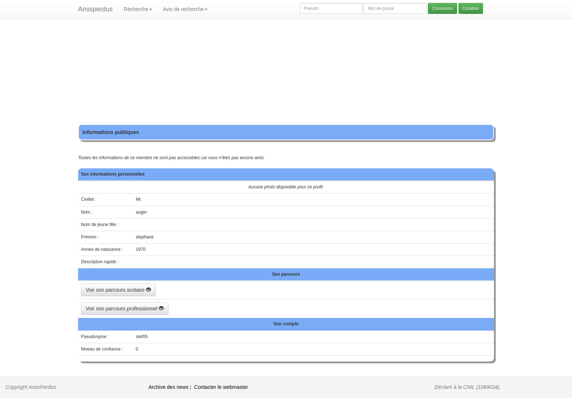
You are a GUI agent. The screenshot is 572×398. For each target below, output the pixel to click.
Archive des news (168, 387)
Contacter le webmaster (221, 387)
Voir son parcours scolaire (118, 290)
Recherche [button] (138, 9)
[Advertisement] (286, 73)
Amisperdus (95, 9)
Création (471, 8)
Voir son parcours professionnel (125, 308)
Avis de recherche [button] (185, 9)
